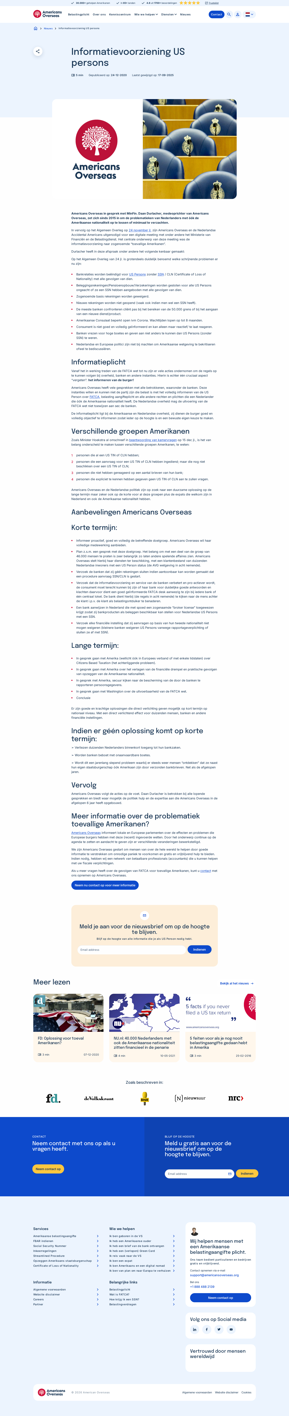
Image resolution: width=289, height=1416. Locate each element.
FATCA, (95, 397)
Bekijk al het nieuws (233, 983)
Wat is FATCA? (119, 1294)
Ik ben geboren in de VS (126, 1236)
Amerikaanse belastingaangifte (54, 1236)
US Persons (137, 274)
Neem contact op (48, 1169)
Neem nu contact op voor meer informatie (105, 885)
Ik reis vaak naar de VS (125, 1255)
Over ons (99, 14)
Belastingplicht (79, 14)
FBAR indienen (43, 1241)
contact (205, 871)
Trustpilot (214, 3)
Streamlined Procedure (49, 1255)
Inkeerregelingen (45, 1250)
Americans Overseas (86, 833)
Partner (38, 1304)
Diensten (169, 14)
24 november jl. (140, 230)
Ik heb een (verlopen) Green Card (132, 1250)
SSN (161, 274)
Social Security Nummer (49, 1245)
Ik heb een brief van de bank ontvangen (136, 1245)
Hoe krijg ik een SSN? (124, 1299)
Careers (38, 1299)
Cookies (246, 1392)
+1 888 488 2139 (202, 1287)
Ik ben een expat (120, 1260)
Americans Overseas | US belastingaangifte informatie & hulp (47, 14)
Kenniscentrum (120, 14)
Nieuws (185, 14)
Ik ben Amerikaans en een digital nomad (137, 1265)
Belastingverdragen (123, 1304)
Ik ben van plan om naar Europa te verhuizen (140, 1270)
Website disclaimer (46, 1294)
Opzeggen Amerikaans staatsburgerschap (62, 1260)
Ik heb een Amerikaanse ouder (130, 1241)
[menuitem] (78, 14)
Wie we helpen (146, 14)
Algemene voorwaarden (49, 1289)
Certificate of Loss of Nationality (56, 1265)
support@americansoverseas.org (214, 1275)
